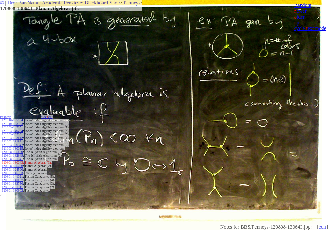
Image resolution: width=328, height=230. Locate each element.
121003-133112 (12, 138)
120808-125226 (12, 166)
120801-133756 (12, 183)
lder (299, 16)
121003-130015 (12, 148)
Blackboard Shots (103, 2)
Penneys (131, 2)
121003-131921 (12, 141)
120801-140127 (12, 180)
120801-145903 (12, 173)
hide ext (47, 117)
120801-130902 (12, 190)
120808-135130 (12, 152)
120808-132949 (12, 155)
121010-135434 (12, 120)
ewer (300, 11)
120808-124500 (12, 169)
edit (322, 227)
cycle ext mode (310, 28)
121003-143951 (12, 127)
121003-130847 (12, 145)
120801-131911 (12, 187)
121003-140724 (12, 131)
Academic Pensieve (62, 2)
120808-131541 (12, 159)
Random (302, 5)
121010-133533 (12, 124)
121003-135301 (12, 134)
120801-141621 (12, 176)
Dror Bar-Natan (23, 2)
